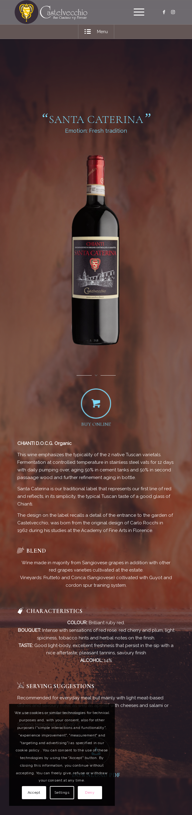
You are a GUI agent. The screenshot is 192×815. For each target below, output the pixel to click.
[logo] (79, 12)
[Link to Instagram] (173, 12)
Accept (34, 792)
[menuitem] (136, 12)
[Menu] (136, 12)
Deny (89, 792)
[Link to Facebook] (164, 12)
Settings (62, 792)
